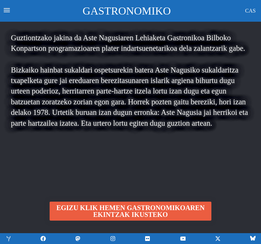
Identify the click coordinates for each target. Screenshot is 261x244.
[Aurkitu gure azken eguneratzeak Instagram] (113, 238)
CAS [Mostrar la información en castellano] (250, 11)
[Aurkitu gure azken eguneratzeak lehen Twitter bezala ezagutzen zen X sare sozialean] (218, 238)
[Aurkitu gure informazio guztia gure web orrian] (8, 238)
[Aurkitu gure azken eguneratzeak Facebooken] (43, 238)
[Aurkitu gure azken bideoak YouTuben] (148, 238)
